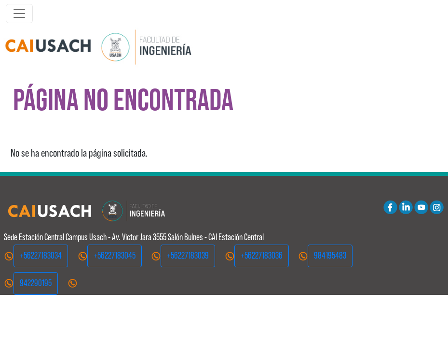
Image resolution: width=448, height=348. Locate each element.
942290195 (36, 283)
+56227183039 (188, 255)
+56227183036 (262, 255)
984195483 (330, 255)
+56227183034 (41, 255)
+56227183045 (115, 255)
